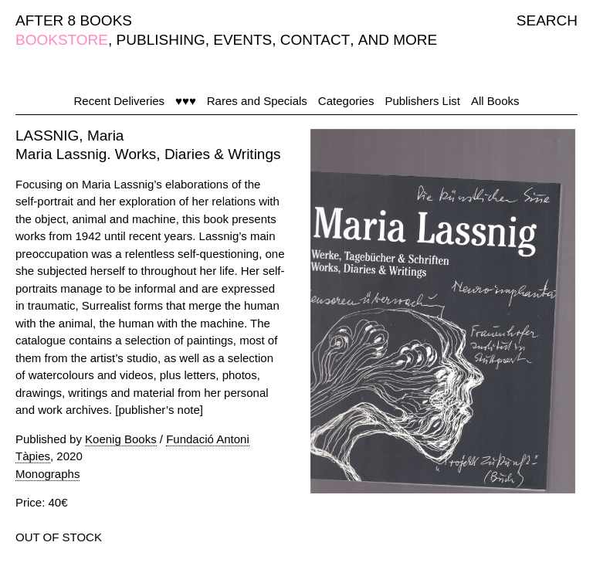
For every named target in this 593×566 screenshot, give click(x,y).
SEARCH (547, 20)
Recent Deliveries (119, 100)
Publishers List (422, 100)
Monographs (47, 473)
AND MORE (397, 40)
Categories (346, 100)
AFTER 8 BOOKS (73, 20)
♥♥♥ (185, 100)
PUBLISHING (161, 40)
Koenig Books (121, 439)
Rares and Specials (257, 100)
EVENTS (242, 40)
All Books (495, 100)
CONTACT (315, 40)
